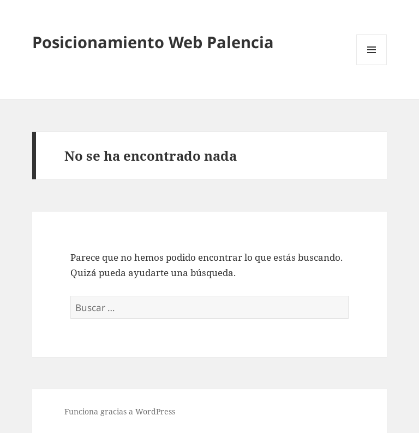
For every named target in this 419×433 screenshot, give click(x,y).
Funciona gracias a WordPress (119, 411)
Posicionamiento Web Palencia (153, 41)
